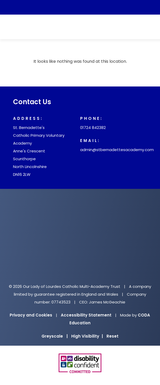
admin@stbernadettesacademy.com (117, 149)
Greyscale (55, 336)
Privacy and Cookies (31, 315)
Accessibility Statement (86, 315)
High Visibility (87, 336)
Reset (112, 336)
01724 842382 (93, 127)
